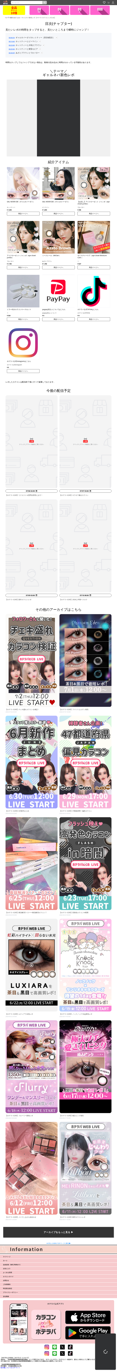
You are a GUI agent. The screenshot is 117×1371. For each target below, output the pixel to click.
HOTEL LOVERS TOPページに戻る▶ (59, 1243)
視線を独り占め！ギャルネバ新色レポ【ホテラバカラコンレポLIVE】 (33, 18)
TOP (6, 18)
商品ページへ (23, 213)
